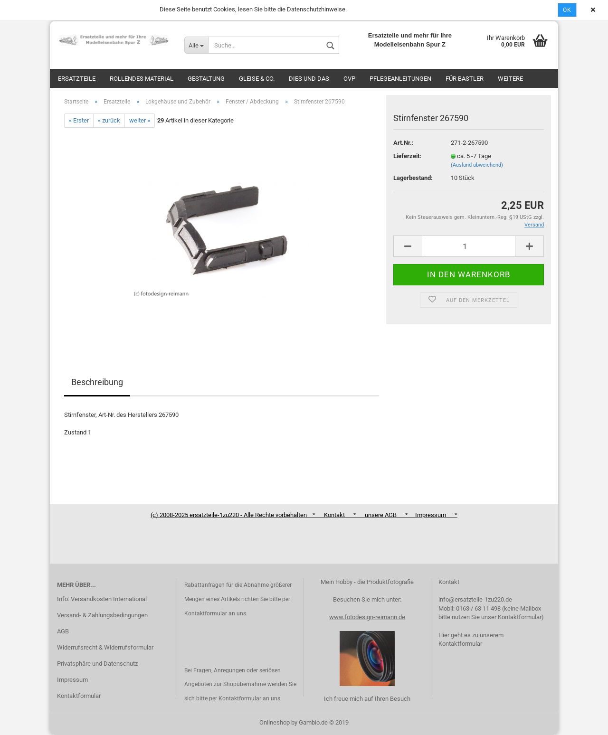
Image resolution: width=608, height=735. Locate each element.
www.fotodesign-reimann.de (367, 617)
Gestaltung (206, 78)
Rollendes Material (141, 78)
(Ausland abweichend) (477, 165)
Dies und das (309, 78)
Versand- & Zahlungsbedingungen (102, 615)
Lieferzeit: (407, 156)
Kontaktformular (79, 695)
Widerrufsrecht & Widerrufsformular (105, 647)
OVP (349, 78)
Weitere (510, 78)
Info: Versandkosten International (102, 599)
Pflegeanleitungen (400, 78)
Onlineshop (274, 722)
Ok (567, 10)
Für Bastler (465, 78)
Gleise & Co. (257, 78)
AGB (63, 631)
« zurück (109, 120)
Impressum (72, 679)
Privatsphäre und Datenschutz (97, 663)
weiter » (139, 120)
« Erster (79, 120)
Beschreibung (97, 382)
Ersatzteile (76, 78)
